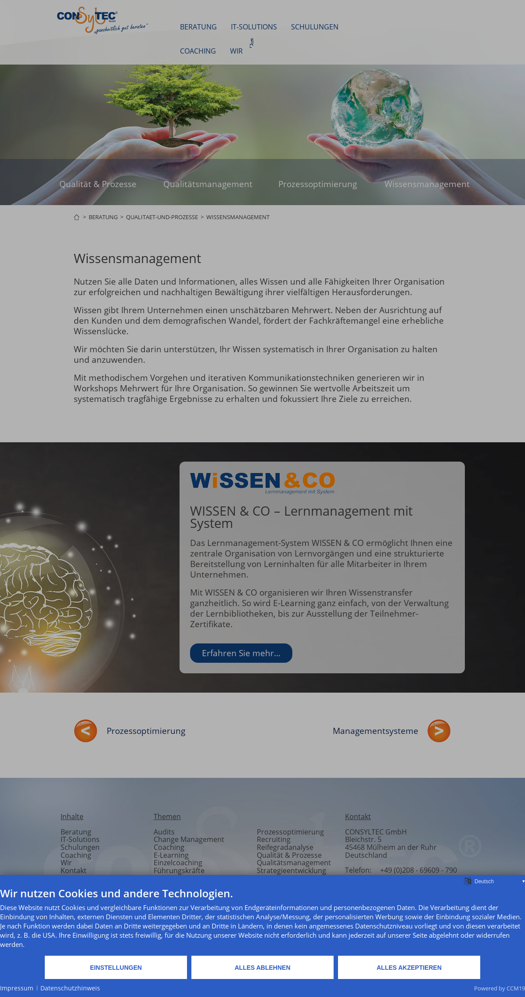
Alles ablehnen (262, 967)
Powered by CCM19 (499, 988)
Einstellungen (116, 967)
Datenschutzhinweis (70, 988)
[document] (262, 921)
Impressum (16, 988)
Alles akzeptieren (409, 967)
